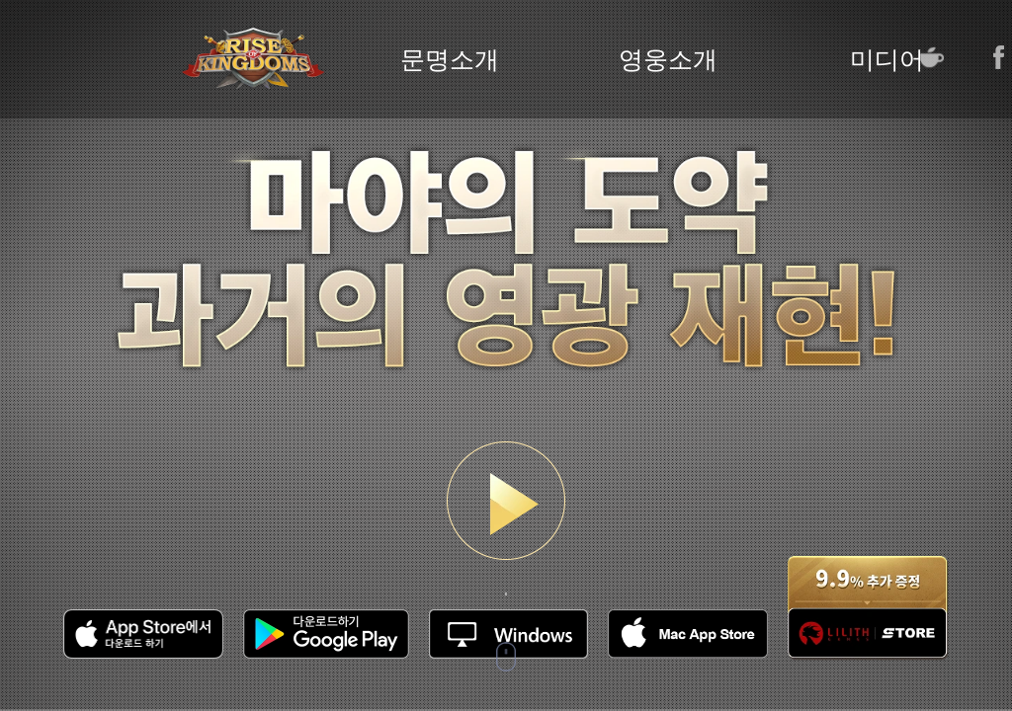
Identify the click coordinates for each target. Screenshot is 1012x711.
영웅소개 (668, 59)
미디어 (887, 59)
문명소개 (449, 59)
